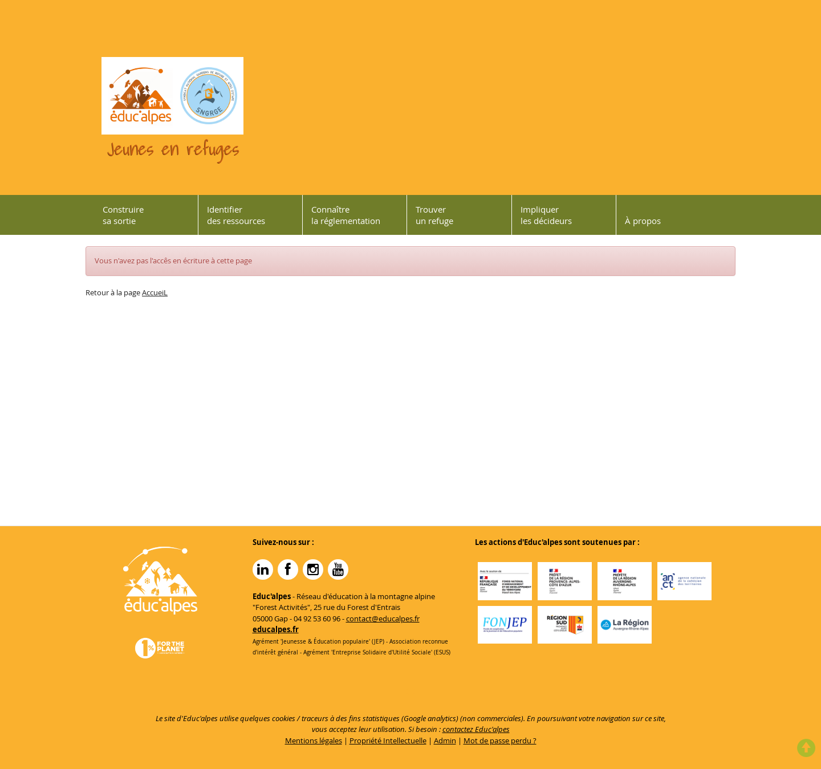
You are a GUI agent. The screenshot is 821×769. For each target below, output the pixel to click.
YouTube (338, 569)
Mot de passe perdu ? (500, 740)
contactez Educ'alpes (476, 729)
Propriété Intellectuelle (387, 740)
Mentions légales (313, 740)
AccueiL (155, 292)
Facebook (288, 569)
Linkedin (263, 569)
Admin (445, 740)
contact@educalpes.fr (383, 618)
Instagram (313, 569)
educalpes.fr (276, 629)
